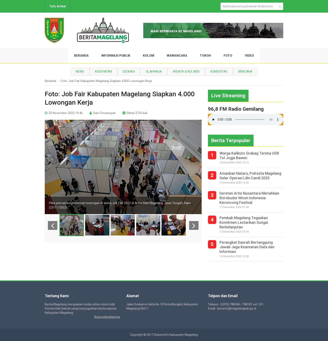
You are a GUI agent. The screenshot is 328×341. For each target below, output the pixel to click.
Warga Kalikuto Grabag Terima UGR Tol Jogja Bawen (249, 155)
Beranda (81, 55)
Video (249, 55)
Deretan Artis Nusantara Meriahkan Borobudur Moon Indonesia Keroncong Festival (249, 198)
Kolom (148, 55)
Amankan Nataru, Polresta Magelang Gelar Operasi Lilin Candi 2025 (250, 175)
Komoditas (218, 71)
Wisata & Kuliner (186, 71)
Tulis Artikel (57, 6)
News (80, 71)
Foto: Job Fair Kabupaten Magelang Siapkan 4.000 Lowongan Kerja (106, 81)
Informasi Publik (115, 55)
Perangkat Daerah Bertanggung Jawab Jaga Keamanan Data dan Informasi (246, 247)
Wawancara (177, 55)
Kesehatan (103, 71)
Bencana (245, 71)
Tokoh (205, 55)
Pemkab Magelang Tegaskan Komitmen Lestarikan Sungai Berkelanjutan (243, 222)
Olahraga (154, 71)
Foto (228, 55)
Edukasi (129, 71)
